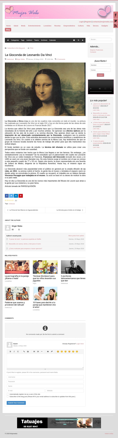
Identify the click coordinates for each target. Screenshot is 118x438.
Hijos (34, 283)
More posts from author (76, 236)
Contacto (93, 52)
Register (88, 22)
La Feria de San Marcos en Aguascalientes (22, 210)
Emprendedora (69, 26)
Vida (88, 26)
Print (31, 48)
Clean (51, 351)
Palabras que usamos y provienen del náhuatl (15, 303)
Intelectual (10, 59)
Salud (16, 26)
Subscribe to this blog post (16, 48)
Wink (77, 351)
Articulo (12, 204)
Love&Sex (47, 26)
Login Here (80, 344)
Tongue (69, 351)
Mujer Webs (21, 59)
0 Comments (61, 59)
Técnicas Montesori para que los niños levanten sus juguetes (44, 278)
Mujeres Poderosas (96, 50)
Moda (23, 26)
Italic (14, 351)
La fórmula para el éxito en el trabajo (70, 210)
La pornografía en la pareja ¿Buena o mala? (17, 277)
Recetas (57, 26)
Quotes (48, 351)
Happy (58, 351)
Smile (61, 351)
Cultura (81, 26)
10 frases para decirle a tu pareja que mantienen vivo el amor (44, 304)
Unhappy (73, 351)
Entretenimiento (34, 26)
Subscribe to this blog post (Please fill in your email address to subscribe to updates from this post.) (42, 396)
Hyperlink (24, 351)
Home (8, 26)
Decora (95, 26)
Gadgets (104, 26)
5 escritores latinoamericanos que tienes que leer (73, 278)
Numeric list (38, 351)
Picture (28, 351)
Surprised (65, 351)
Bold (10, 351)
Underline (18, 351)
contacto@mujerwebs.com (103, 22)
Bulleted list (34, 351)
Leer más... (96, 110)
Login (81, 22)
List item (41, 351)
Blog (8, 30)
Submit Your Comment (16, 403)
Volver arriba (109, 433)
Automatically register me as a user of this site (25, 394)
